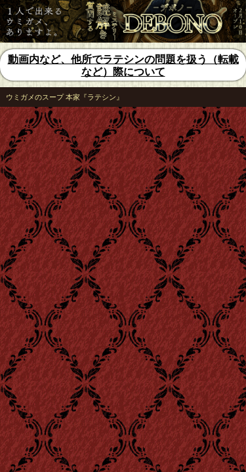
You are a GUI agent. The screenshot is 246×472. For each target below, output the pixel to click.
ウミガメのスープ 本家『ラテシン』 (64, 97)
